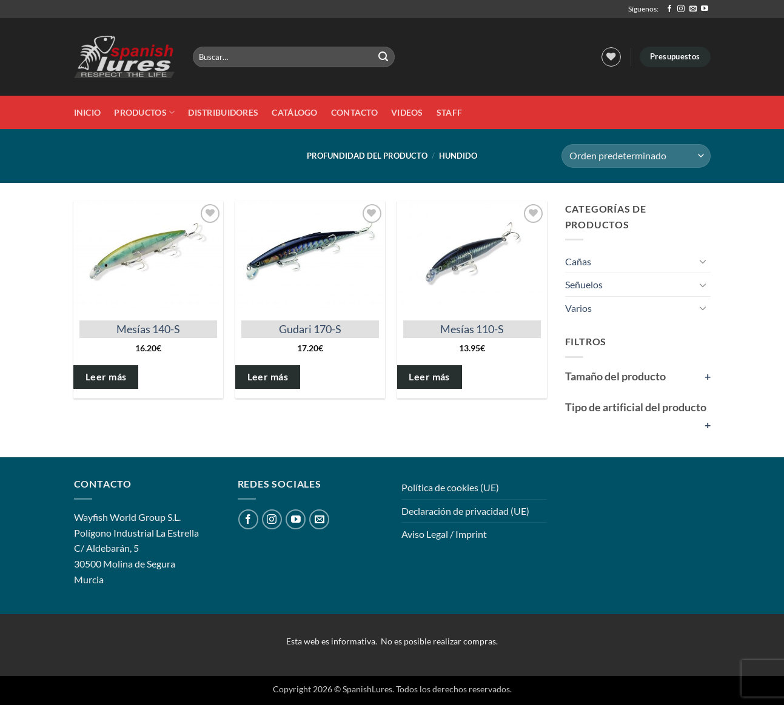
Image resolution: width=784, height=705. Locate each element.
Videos (407, 112)
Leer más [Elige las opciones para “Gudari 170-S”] (268, 376)
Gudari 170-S (310, 329)
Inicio (87, 112)
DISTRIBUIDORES (223, 112)
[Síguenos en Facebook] (669, 9)
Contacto (354, 112)
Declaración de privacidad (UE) (465, 511)
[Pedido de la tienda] (635, 156)
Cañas (578, 261)
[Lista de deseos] (611, 57)
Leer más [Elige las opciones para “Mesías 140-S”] (106, 376)
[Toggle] (703, 261)
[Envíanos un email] (693, 9)
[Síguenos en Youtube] (704, 9)
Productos (144, 112)
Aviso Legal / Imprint (444, 534)
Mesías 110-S (472, 329)
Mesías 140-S (148, 329)
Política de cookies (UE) (450, 487)
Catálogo (294, 112)
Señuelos (584, 284)
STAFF (449, 112)
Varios (578, 308)
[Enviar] (384, 57)
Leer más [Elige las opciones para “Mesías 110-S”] (429, 376)
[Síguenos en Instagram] (681, 9)
